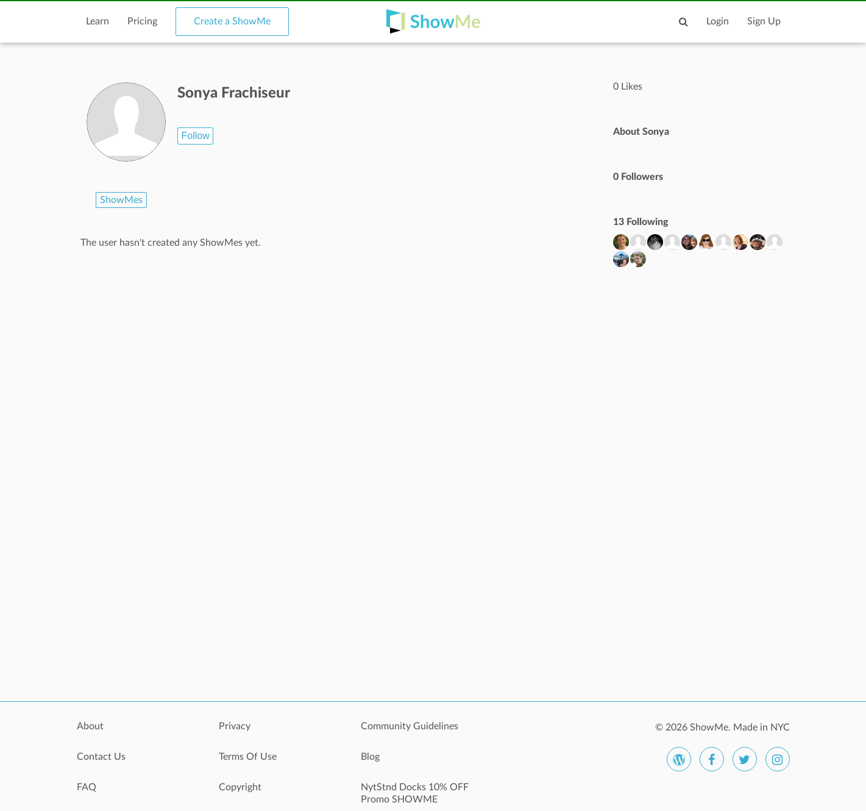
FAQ (86, 787)
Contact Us (101, 757)
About (90, 726)
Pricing (142, 21)
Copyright (240, 787)
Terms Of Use (248, 757)
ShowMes (121, 200)
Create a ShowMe (232, 21)
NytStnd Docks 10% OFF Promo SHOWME (415, 793)
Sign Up (764, 21)
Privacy (234, 726)
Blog (370, 757)
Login (717, 21)
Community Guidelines (409, 726)
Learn (97, 21)
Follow (195, 135)
